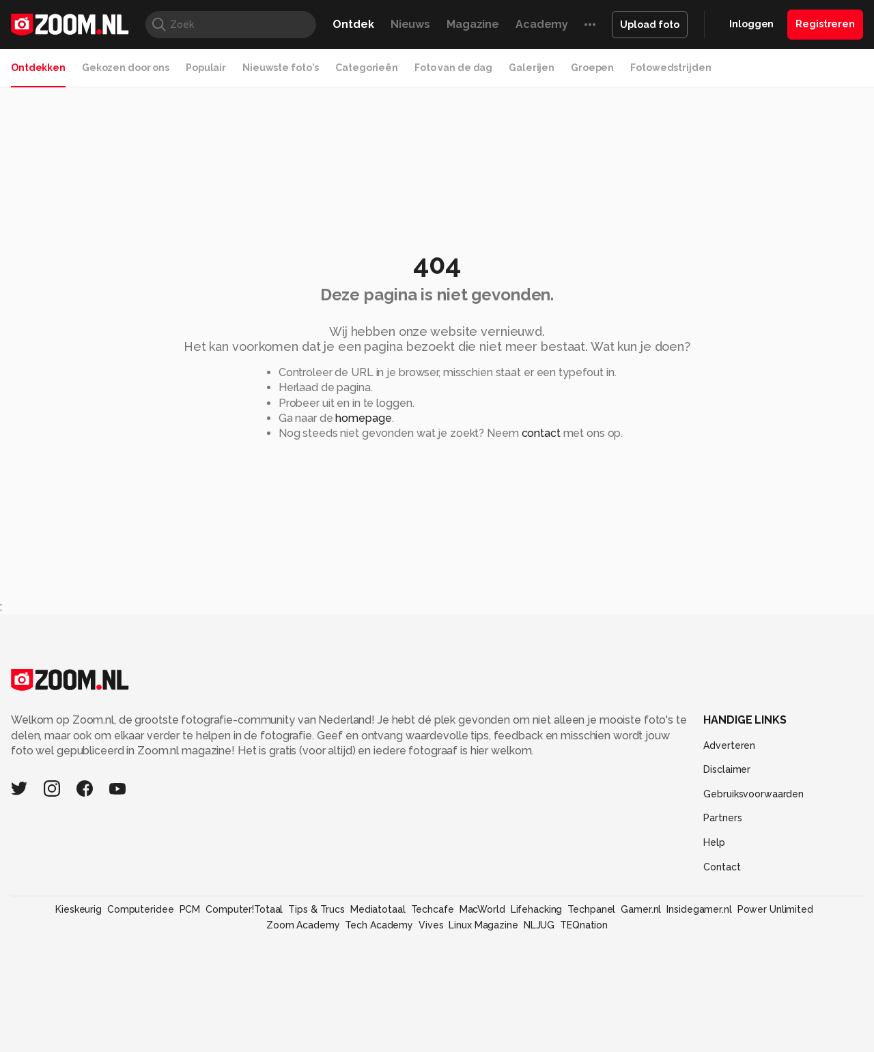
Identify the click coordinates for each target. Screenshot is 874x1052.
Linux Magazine (483, 925)
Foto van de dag (453, 67)
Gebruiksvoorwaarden (753, 793)
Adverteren (729, 745)
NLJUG (539, 925)
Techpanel (591, 909)
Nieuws (410, 24)
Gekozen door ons (125, 67)
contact (541, 433)
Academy (542, 24)
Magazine (473, 24)
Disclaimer (726, 769)
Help (714, 842)
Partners (722, 817)
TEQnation (584, 925)
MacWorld (482, 909)
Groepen (592, 67)
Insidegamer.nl (698, 909)
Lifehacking (537, 909)
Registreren (825, 23)
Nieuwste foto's (280, 67)
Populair (206, 67)
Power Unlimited (775, 909)
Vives (431, 925)
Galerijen (531, 67)
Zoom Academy (303, 925)
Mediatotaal (378, 909)
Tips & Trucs (316, 909)
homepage (363, 418)
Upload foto (649, 24)
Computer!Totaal (244, 909)
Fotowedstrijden (670, 67)
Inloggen (751, 23)
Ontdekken (38, 67)
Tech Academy (379, 925)
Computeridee (140, 909)
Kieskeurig (78, 909)
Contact (721, 867)
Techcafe (432, 909)
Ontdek (353, 24)
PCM (190, 909)
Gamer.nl (641, 909)
